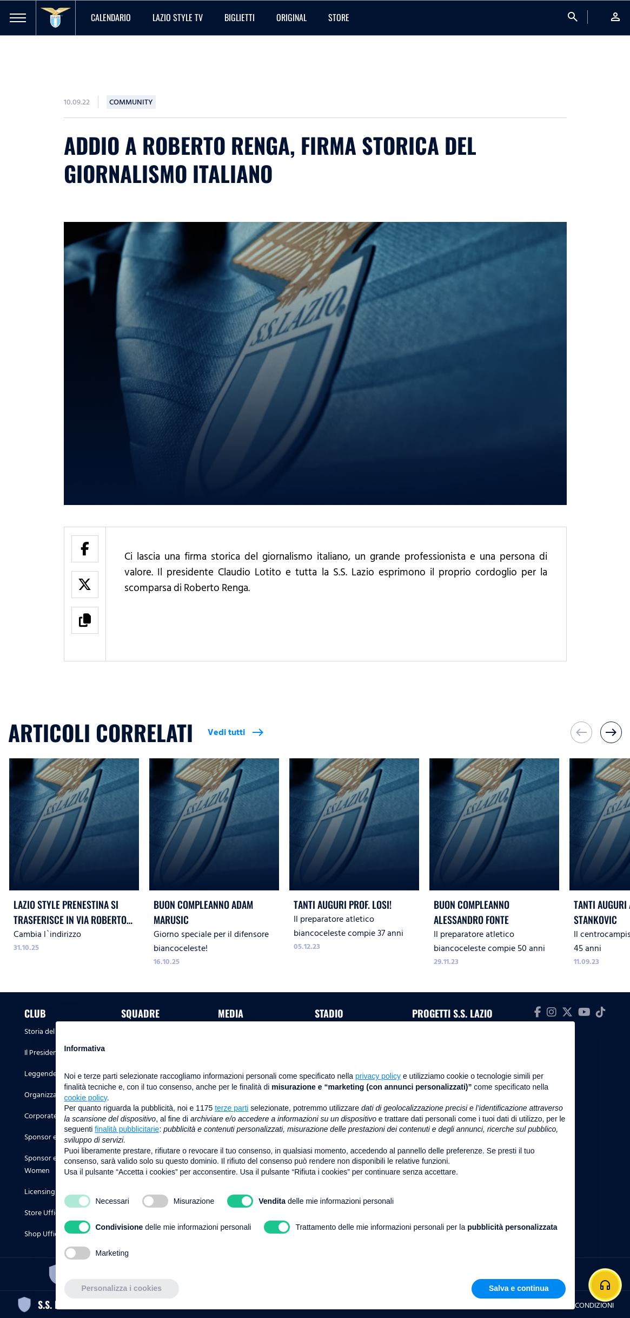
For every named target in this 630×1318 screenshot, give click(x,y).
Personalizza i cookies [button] (122, 1288)
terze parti (231, 1108)
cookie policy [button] (85, 1097)
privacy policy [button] (378, 1076)
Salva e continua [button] (518, 1288)
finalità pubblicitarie (127, 1129)
